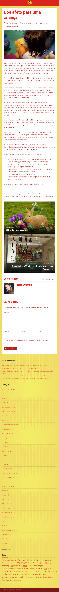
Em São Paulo (6, 446)
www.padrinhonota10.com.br (33, 184)
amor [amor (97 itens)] (14, 560)
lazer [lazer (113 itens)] (45, 571)
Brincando (5, 420)
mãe (49, 194)
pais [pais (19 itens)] (25, 574)
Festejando (5, 464)
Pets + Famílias (6, 504)
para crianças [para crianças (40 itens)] (33, 574)
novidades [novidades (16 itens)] (20, 574)
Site (39, 332)
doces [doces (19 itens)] (32, 566)
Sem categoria (6, 534)
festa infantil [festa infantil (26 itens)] (39, 569)
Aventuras (5, 402)
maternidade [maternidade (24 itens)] (52, 571)
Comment (7, 312)
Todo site (4, 539)
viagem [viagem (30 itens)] (5, 580)
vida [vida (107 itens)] (11, 580)
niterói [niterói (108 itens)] (13, 574)
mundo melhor (16, 196)
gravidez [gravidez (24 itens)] (25, 571)
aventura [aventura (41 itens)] (32, 560)
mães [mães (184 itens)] (6, 574)
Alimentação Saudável (8, 389)
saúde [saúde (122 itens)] (47, 577)
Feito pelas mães (7, 460)
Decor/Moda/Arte (7, 429)
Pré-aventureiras (7, 512)
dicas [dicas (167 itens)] (10, 566)
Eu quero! (4, 455)
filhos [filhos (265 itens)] (48, 569)
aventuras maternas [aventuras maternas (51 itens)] (44, 560)
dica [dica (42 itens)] (4, 566)
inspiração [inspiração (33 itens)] (37, 571)
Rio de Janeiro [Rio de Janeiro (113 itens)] (28, 577)
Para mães (5, 490)
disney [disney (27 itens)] (16, 566)
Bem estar (5, 416)
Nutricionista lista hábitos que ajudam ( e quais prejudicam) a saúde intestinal (25, 368)
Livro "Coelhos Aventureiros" (10, 473)
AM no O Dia (5, 394)
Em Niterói (5, 442)
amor (12, 194)
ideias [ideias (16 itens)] (31, 571)
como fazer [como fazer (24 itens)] (12, 563)
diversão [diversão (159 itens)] (24, 566)
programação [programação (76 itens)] (8, 577)
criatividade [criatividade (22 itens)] (32, 563)
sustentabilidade (47, 196)
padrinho (26, 196)
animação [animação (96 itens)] (23, 560)
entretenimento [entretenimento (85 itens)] (9, 569)
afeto (6, 194)
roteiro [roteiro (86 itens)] (39, 577)
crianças (19, 194)
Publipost (5, 521)
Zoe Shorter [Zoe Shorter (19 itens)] (17, 580)
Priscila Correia (26, 23)
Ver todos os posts (48, 279)
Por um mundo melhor (41, 23)
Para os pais (5, 495)
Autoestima (5, 398)
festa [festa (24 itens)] (32, 569)
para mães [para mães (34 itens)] (43, 574)
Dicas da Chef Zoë (7, 433)
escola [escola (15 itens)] (19, 568)
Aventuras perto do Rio (9, 407)
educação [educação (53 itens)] (39, 566)
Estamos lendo (6, 451)
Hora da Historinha (7, 468)
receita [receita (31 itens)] (18, 577)
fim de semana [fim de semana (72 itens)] (9, 571)
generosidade (33, 194)
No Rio (4, 482)
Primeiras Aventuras (8, 517)
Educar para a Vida (7, 438)
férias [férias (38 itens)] (19, 572)
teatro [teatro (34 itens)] (53, 577)
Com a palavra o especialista (10, 424)
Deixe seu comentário (12, 26)
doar (25, 194)
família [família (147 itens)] (26, 569)
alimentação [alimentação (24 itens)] (7, 560)
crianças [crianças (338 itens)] (22, 563)
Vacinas (4, 543)
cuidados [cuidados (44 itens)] (41, 563)
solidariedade (35, 196)
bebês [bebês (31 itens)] (5, 563)
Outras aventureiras (8, 486)
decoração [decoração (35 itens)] (49, 563)
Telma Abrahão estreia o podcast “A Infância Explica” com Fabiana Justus (24, 376)
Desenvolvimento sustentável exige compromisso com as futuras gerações (24, 365)
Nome (6, 332)
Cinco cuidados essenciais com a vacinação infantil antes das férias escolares (25, 378)
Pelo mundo (5, 499)
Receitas (4, 526)
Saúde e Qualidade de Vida (10, 530)
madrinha (43, 194)
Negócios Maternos (8, 477)
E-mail (23, 332)
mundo (7, 196)
